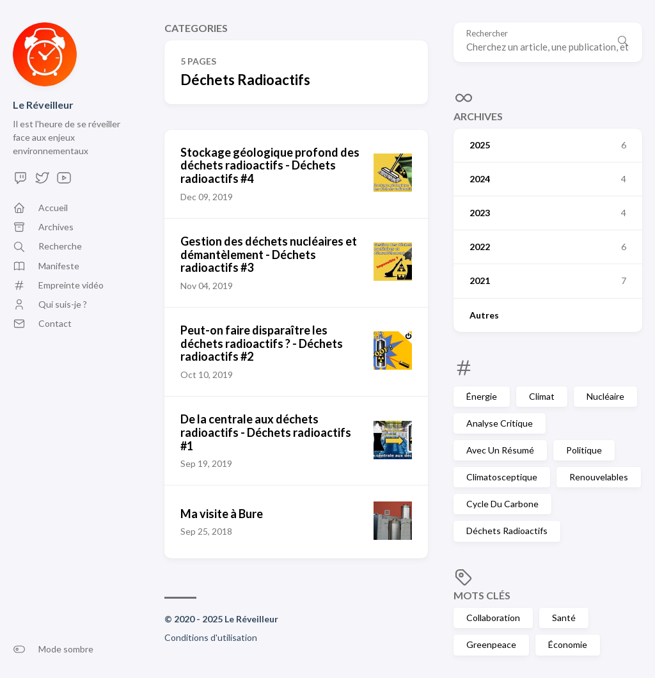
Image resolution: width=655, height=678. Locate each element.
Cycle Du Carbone (502, 503)
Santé (564, 617)
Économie (567, 644)
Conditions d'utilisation (210, 637)
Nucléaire (605, 396)
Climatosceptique (501, 476)
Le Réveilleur (43, 105)
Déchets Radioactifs (507, 530)
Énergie (481, 396)
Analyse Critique (499, 423)
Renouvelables (598, 476)
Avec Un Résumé (500, 450)
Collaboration (493, 617)
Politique (584, 450)
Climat (542, 396)
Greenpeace (491, 644)
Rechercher (487, 33)
